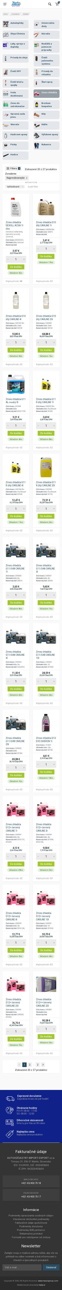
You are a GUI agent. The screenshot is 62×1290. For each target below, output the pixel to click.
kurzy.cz (42, 1285)
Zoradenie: (11, 173)
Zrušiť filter (33, 186)
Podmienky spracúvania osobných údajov (31, 1215)
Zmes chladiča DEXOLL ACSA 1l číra (14, 225)
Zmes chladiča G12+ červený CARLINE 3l (43, 827)
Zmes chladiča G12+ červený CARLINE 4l (13, 916)
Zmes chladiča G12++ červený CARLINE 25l (44, 1002)
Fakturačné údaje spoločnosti (31, 1222)
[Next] (43, 1064)
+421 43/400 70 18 (31, 1183)
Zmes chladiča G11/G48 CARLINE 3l (45, 568)
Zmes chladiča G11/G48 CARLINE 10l (45, 654)
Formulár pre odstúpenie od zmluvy (31, 1237)
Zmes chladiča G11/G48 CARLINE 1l (15, 568)
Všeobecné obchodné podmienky (31, 1219)
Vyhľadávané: (15, 186)
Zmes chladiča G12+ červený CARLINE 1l (13, 827)
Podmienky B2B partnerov (31, 1230)
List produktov (15, 14)
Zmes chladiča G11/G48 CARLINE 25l (15, 741)
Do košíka (16, 266)
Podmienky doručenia (31, 1226)
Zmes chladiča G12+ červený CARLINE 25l (13, 1002)
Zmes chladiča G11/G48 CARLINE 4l (15, 654)
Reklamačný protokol (31, 1233)
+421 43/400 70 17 (31, 1196)
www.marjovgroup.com (48, 1281)
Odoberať (51, 1267)
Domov (6, 14)
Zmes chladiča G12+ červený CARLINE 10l (43, 916)
